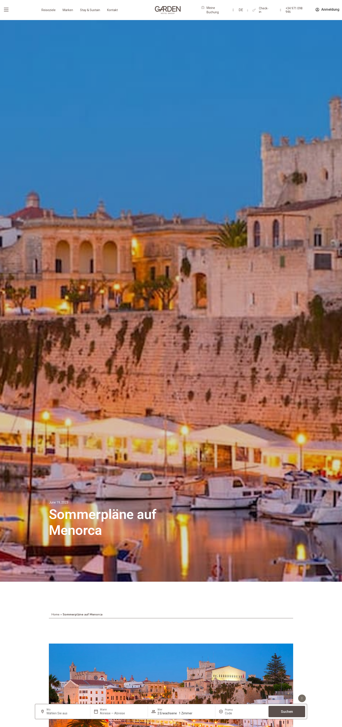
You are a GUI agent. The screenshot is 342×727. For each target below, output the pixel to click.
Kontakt (112, 10)
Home (55, 614)
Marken (68, 10)
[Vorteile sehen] (302, 698)
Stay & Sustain (90, 10)
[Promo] (235, 713)
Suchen (287, 712)
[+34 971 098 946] (280, 10)
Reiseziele (48, 10)
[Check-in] (254, 10)
